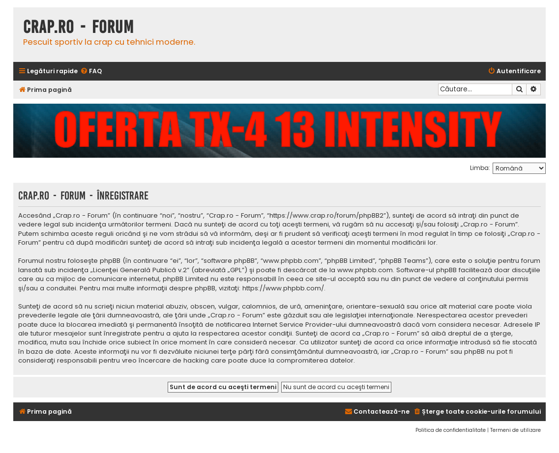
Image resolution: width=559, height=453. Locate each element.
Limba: (480, 168)
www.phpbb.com (365, 270)
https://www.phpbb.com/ (283, 288)
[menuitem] (91, 71)
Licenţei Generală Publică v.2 (140, 270)
